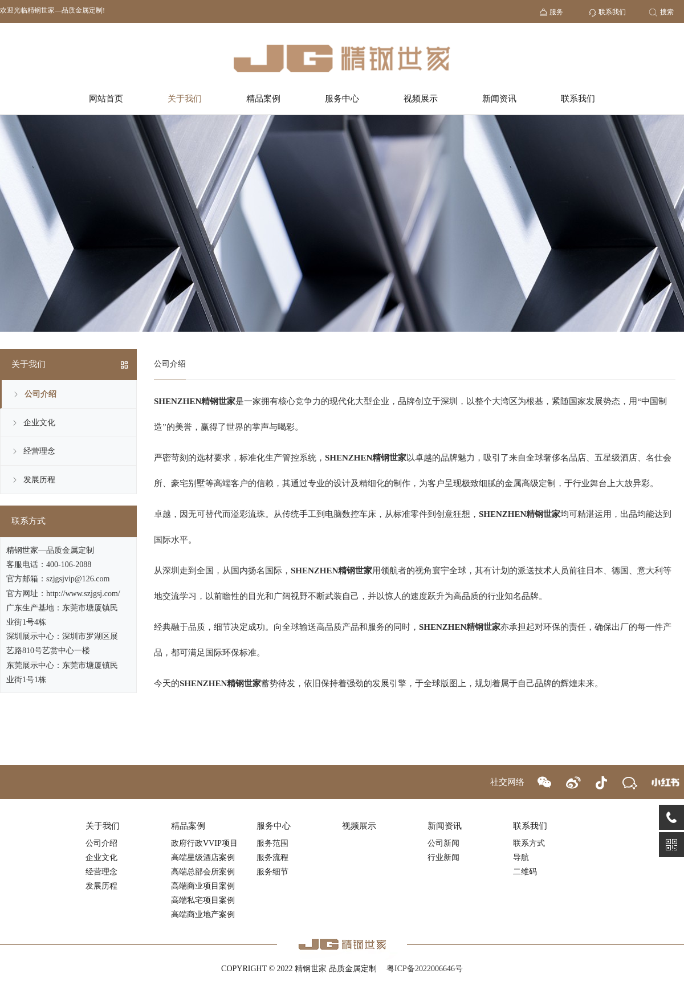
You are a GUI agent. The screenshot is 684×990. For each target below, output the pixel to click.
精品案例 (263, 98)
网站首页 (106, 98)
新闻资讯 (499, 98)
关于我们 (185, 98)
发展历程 (39, 479)
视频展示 (421, 98)
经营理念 (39, 451)
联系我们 (578, 98)
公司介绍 (40, 394)
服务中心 (342, 98)
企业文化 (39, 422)
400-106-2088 (68, 564)
